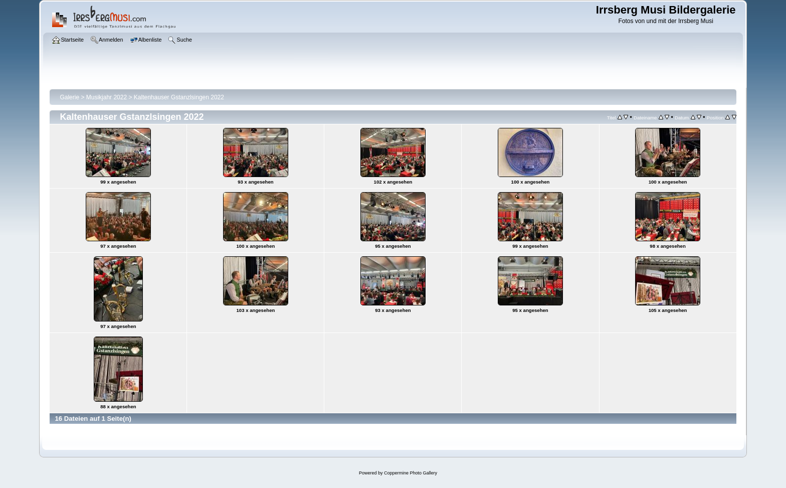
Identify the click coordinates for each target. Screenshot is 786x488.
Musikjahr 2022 (106, 97)
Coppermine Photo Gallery (410, 472)
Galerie (69, 97)
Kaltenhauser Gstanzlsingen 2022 (179, 97)
